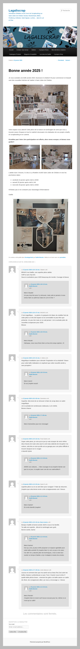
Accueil (11, 50)
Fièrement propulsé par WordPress (40, 642)
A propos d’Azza (43, 50)
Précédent (60, 60)
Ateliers (33, 50)
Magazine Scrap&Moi (30, 54)
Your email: (12, 624)
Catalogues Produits (15, 54)
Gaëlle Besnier (39, 257)
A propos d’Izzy (58, 54)
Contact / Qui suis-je (22, 50)
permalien (63, 257)
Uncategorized (29, 257)
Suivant (68, 60)
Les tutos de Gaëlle (45, 54)
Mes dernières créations (59, 50)
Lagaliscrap (17, 10)
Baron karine (44, 522)
